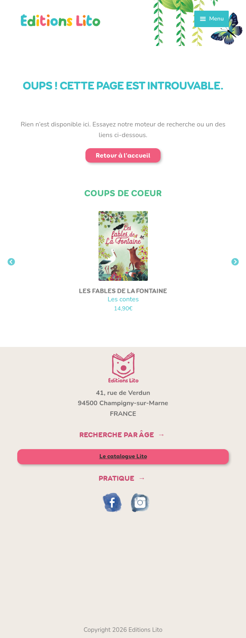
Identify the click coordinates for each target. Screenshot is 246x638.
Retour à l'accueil (123, 155)
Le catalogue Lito (123, 456)
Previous (11, 262)
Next (235, 262)
